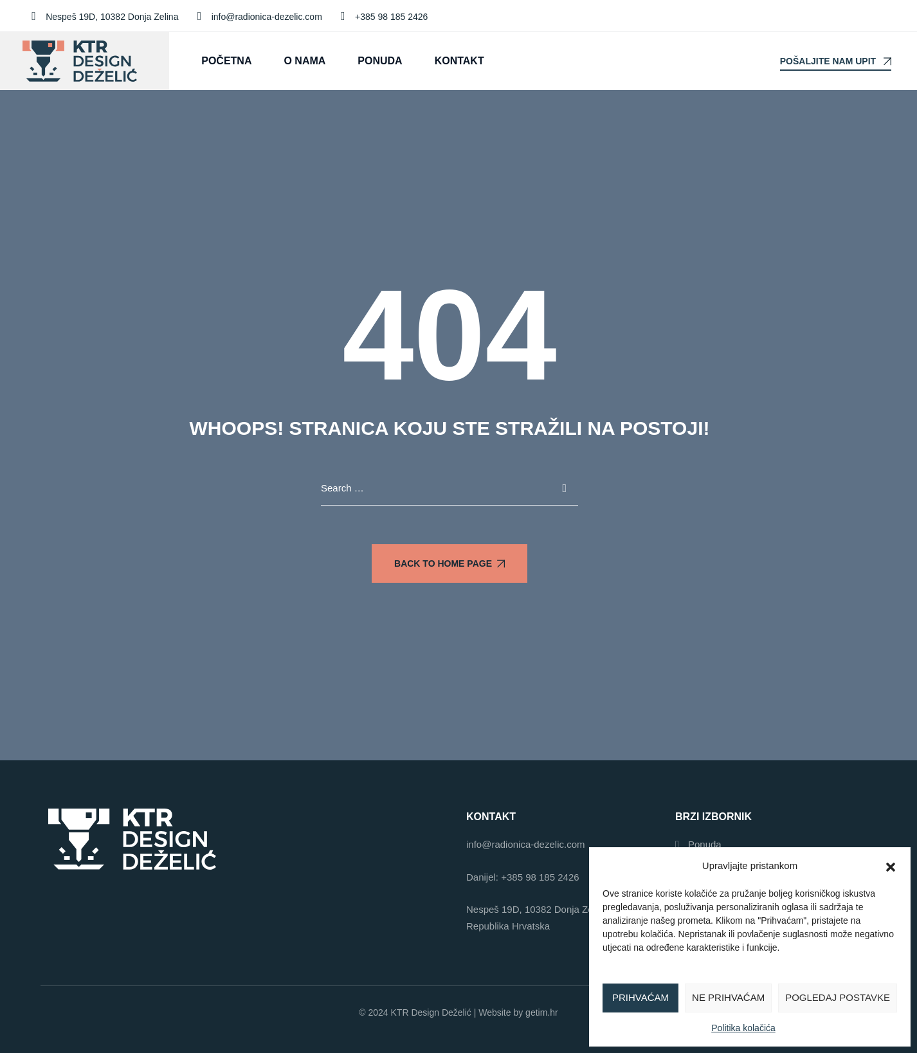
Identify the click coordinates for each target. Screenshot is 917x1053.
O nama (304, 60)
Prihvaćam (640, 997)
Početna (226, 60)
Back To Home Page (449, 563)
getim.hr (541, 1012)
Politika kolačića (743, 1028)
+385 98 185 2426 (540, 877)
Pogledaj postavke (837, 997)
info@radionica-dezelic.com (525, 844)
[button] (890, 865)
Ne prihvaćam (728, 997)
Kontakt (459, 60)
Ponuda (380, 60)
